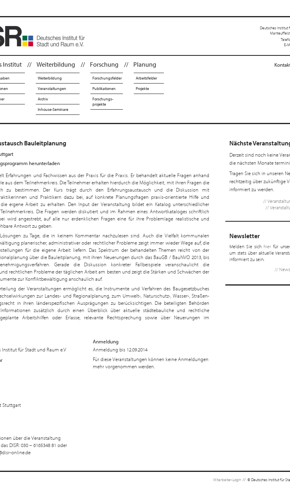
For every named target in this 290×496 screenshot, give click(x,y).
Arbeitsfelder (146, 78)
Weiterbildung (56, 64)
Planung (144, 64)
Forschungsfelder (107, 78)
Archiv (43, 99)
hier (267, 246)
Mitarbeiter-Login (227, 479)
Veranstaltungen (52, 88)
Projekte (142, 88)
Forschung (104, 64)
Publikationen (104, 88)
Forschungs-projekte (102, 101)
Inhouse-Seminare (53, 109)
